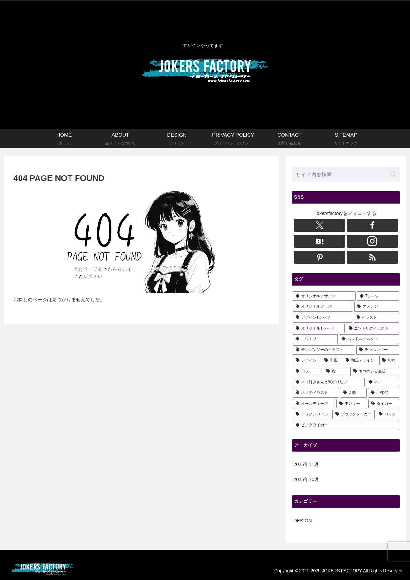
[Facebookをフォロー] (372, 225)
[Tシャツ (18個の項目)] (378, 296)
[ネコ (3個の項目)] (382, 382)
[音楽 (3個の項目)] (353, 393)
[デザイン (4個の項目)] (306, 360)
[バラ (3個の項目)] (307, 371)
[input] (346, 174)
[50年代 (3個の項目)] (383, 393)
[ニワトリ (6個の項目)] (315, 339)
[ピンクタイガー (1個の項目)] (346, 425)
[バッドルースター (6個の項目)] (369, 339)
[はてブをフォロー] (319, 241)
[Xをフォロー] (319, 225)
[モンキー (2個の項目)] (351, 404)
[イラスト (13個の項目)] (376, 318)
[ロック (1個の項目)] (387, 414)
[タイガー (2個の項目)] (383, 404)
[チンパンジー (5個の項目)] (377, 350)
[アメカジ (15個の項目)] (376, 307)
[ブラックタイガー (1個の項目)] (353, 414)
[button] (393, 174)
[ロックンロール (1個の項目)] (312, 414)
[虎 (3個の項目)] (336, 371)
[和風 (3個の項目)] (331, 360)
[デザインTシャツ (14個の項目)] (322, 318)
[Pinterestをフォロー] (319, 257)
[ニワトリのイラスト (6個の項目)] (372, 328)
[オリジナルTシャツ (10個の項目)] (319, 328)
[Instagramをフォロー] (372, 241)
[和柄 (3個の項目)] (389, 360)
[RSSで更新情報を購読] (372, 257)
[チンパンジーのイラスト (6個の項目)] (324, 350)
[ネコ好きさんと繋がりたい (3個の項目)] (329, 382)
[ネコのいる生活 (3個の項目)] (374, 371)
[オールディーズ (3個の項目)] (314, 404)
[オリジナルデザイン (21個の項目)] (324, 296)
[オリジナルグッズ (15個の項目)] (323, 307)
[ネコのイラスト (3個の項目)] (316, 393)
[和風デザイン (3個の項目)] (360, 360)
